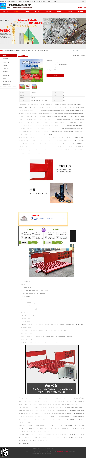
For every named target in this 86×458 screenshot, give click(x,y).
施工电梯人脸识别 (7, 81)
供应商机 (16, 11)
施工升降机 (64, 64)
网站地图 (49, 453)
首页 (78, 55)
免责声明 (39, 453)
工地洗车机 (5, 68)
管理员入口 (43, 453)
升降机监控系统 (6, 84)
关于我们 (37, 11)
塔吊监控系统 (6, 75)
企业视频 (27, 11)
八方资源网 (34, 453)
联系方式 (80, 11)
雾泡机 (4, 78)
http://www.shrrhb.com (24, 443)
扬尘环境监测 (6, 71)
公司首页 (5, 11)
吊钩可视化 (5, 65)
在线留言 (55, 75)
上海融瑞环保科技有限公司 (63, 451)
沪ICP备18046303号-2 (52, 451)
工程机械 (54, 64)
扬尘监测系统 (6, 62)
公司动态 (48, 11)
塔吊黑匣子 (5, 58)
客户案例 (59, 11)
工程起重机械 (59, 64)
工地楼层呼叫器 (6, 88)
